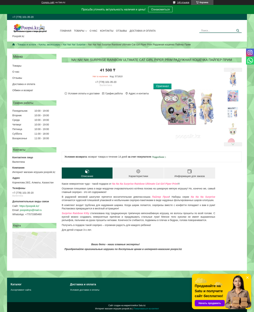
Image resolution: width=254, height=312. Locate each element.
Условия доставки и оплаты (84, 290)
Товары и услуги (26, 44)
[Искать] (238, 30)
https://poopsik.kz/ (29, 206)
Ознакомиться (160, 9)
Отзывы (121, 30)
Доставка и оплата (142, 30)
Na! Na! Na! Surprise (74, 44)
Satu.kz (142, 305)
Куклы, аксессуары (49, 44)
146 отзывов (183, 2)
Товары (79, 30)
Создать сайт (48, 2)
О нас (93, 30)
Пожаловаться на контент (146, 308)
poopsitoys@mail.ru (31, 210)
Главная (65, 30)
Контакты (106, 30)
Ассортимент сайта (21, 290)
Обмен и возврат (22, 90)
